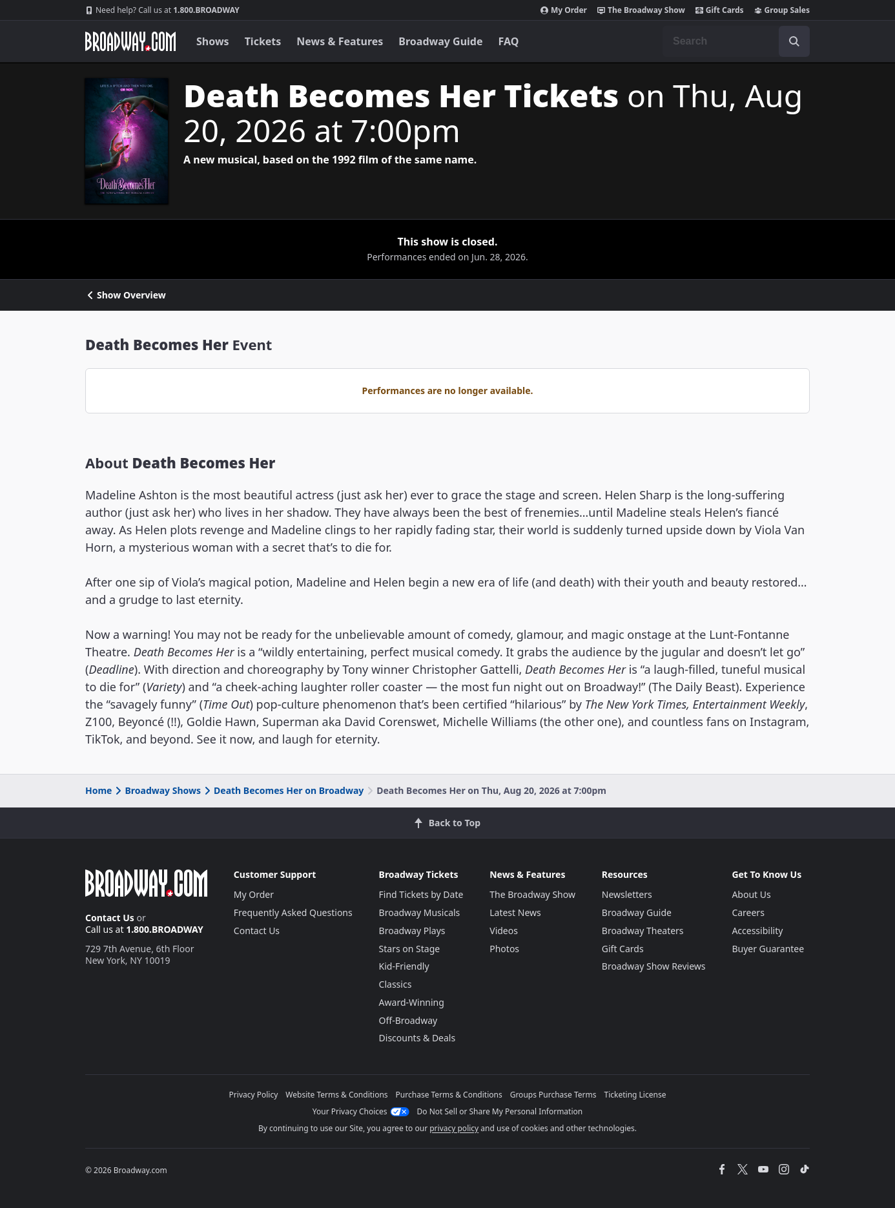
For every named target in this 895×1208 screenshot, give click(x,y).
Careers (748, 912)
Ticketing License (635, 1094)
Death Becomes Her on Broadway (283, 790)
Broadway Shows (157, 790)
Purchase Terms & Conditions (449, 1094)
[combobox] (736, 41)
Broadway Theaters (643, 930)
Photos (504, 948)
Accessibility (757, 930)
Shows (212, 41)
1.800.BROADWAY (162, 10)
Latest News (515, 912)
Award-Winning (411, 1002)
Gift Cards (719, 10)
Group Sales (782, 10)
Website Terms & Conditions (336, 1094)
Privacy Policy (253, 1094)
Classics (395, 984)
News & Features (339, 41)
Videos (503, 930)
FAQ (509, 41)
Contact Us (109, 917)
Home (98, 790)
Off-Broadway (408, 1020)
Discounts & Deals (417, 1038)
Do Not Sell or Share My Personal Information (500, 1111)
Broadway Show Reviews (654, 966)
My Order (563, 10)
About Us (751, 894)
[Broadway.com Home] (130, 41)
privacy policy (453, 1128)
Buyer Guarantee (768, 948)
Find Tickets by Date (421, 894)
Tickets (263, 41)
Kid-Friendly (404, 966)
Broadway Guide (440, 41)
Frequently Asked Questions (293, 912)
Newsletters (627, 894)
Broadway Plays (412, 930)
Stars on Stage (409, 948)
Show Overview (125, 295)
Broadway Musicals (419, 912)
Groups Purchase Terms (553, 1094)
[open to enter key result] (794, 41)
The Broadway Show (641, 10)
